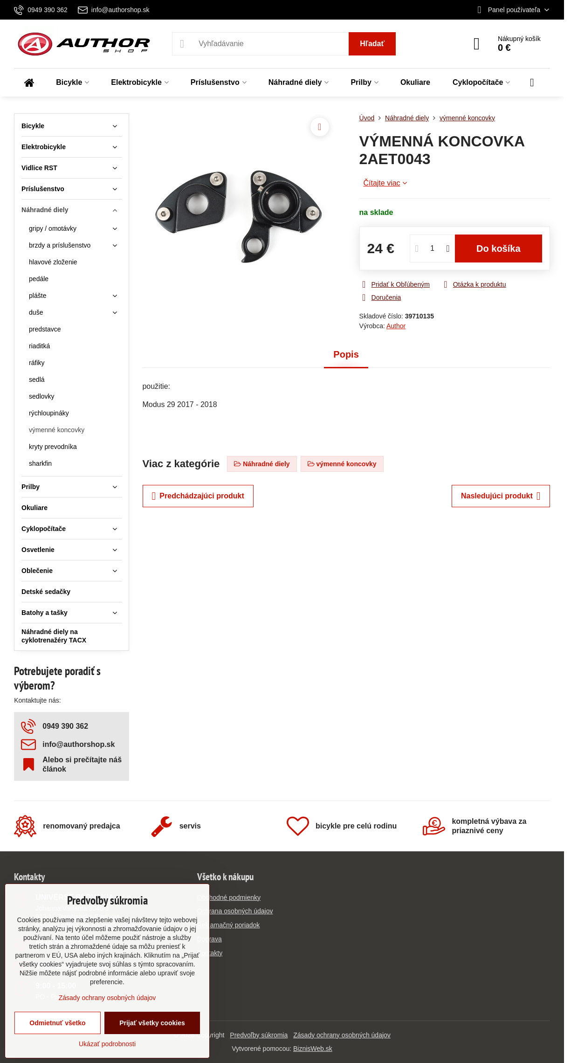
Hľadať (372, 44)
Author (396, 326)
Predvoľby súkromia (259, 1035)
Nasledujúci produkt (501, 496)
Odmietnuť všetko (57, 1023)
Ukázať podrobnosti (107, 1044)
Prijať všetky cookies (152, 1023)
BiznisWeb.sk (312, 1048)
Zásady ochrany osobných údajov (342, 1035)
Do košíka (498, 248)
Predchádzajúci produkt (198, 496)
